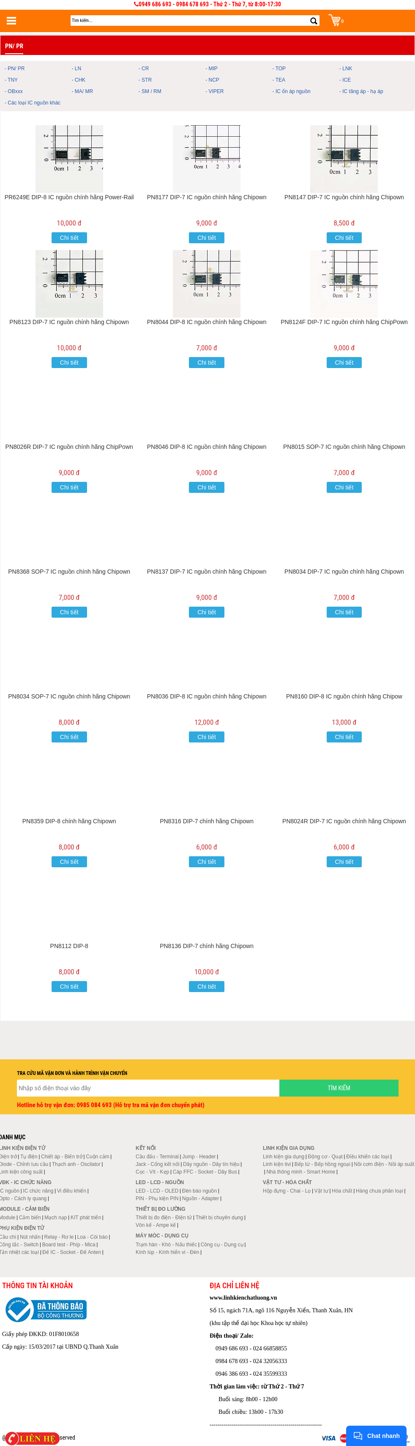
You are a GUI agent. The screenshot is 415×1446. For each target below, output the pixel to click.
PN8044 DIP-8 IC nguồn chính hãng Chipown (207, 322)
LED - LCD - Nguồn (160, 1182)
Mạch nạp (55, 1218)
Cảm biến (30, 1218)
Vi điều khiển (71, 1191)
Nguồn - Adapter (200, 1198)
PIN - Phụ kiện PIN (157, 1198)
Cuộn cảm (97, 1157)
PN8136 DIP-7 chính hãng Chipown (207, 946)
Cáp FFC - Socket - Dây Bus (205, 1172)
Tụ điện (29, 1157)
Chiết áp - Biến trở (61, 1157)
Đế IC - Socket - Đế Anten (71, 1252)
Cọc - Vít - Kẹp (152, 1172)
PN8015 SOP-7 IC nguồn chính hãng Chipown (344, 446)
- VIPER (214, 91)
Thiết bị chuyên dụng (219, 1218)
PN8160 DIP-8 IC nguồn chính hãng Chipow (344, 696)
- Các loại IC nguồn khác (32, 103)
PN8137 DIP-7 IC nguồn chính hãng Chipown (207, 571)
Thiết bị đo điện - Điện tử (164, 1218)
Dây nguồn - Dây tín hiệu (211, 1164)
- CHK (78, 80)
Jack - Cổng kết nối (158, 1164)
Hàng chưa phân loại (379, 1191)
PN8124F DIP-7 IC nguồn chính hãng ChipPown (344, 322)
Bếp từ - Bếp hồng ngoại (322, 1164)
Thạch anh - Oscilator (76, 1164)
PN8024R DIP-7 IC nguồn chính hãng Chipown (344, 821)
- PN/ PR (15, 68)
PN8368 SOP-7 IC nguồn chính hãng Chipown (69, 571)
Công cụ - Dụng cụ (222, 1245)
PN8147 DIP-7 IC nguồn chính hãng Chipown (344, 197)
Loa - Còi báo (92, 1237)
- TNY (11, 80)
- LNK (345, 68)
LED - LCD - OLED (157, 1191)
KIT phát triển (86, 1218)
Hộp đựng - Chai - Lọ (287, 1191)
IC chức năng (38, 1191)
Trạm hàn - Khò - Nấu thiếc (166, 1245)
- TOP (279, 68)
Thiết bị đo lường (161, 1209)
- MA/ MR (82, 91)
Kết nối (146, 1148)
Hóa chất (342, 1191)
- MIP (211, 68)
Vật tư (321, 1191)
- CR (144, 68)
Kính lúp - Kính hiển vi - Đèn (167, 1252)
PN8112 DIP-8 (69, 946)
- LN (76, 68)
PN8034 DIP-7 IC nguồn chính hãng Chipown (344, 571)
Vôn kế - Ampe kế (156, 1225)
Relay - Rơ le (59, 1237)
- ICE (345, 80)
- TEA (279, 80)
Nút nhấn (30, 1237)
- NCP (212, 80)
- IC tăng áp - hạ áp (361, 91)
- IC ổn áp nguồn (292, 91)
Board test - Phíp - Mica (69, 1245)
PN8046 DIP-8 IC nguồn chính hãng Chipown (207, 446)
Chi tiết (69, 237)
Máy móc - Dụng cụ (162, 1236)
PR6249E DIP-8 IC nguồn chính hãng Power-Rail (69, 197)
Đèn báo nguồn (199, 1191)
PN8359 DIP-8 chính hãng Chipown (69, 821)
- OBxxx (14, 91)
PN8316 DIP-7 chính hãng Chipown (207, 821)
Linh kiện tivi (277, 1164)
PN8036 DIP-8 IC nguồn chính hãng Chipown (207, 696)
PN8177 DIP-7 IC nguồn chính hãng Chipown (207, 197)
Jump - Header (199, 1157)
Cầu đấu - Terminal (157, 1157)
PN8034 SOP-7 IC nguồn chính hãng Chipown (69, 696)
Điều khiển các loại (367, 1157)
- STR (145, 80)
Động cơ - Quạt (325, 1157)
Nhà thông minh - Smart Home (300, 1172)
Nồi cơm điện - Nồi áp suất (384, 1164)
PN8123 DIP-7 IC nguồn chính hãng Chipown (69, 322)
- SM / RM (150, 91)
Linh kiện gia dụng (283, 1157)
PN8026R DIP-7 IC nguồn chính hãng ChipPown (69, 446)
